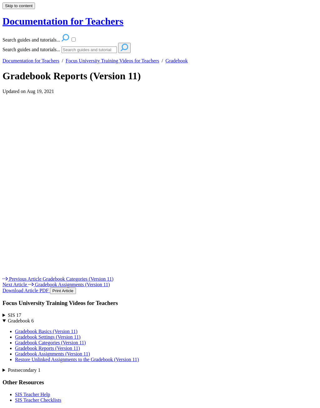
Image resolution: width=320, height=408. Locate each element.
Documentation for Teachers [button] (62, 21)
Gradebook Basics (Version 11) (46, 331)
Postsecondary (24, 370)
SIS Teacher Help (32, 394)
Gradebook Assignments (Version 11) (52, 353)
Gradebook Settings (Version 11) (48, 337)
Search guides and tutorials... (31, 49)
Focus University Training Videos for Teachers (112, 60)
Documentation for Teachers (30, 60)
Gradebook (177, 60)
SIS (14, 315)
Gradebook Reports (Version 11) (71, 75)
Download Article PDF (26, 290)
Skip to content (18, 5)
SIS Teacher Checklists (38, 400)
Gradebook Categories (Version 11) (50, 342)
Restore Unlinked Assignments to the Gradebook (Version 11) (77, 359)
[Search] (89, 50)
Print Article (62, 290)
